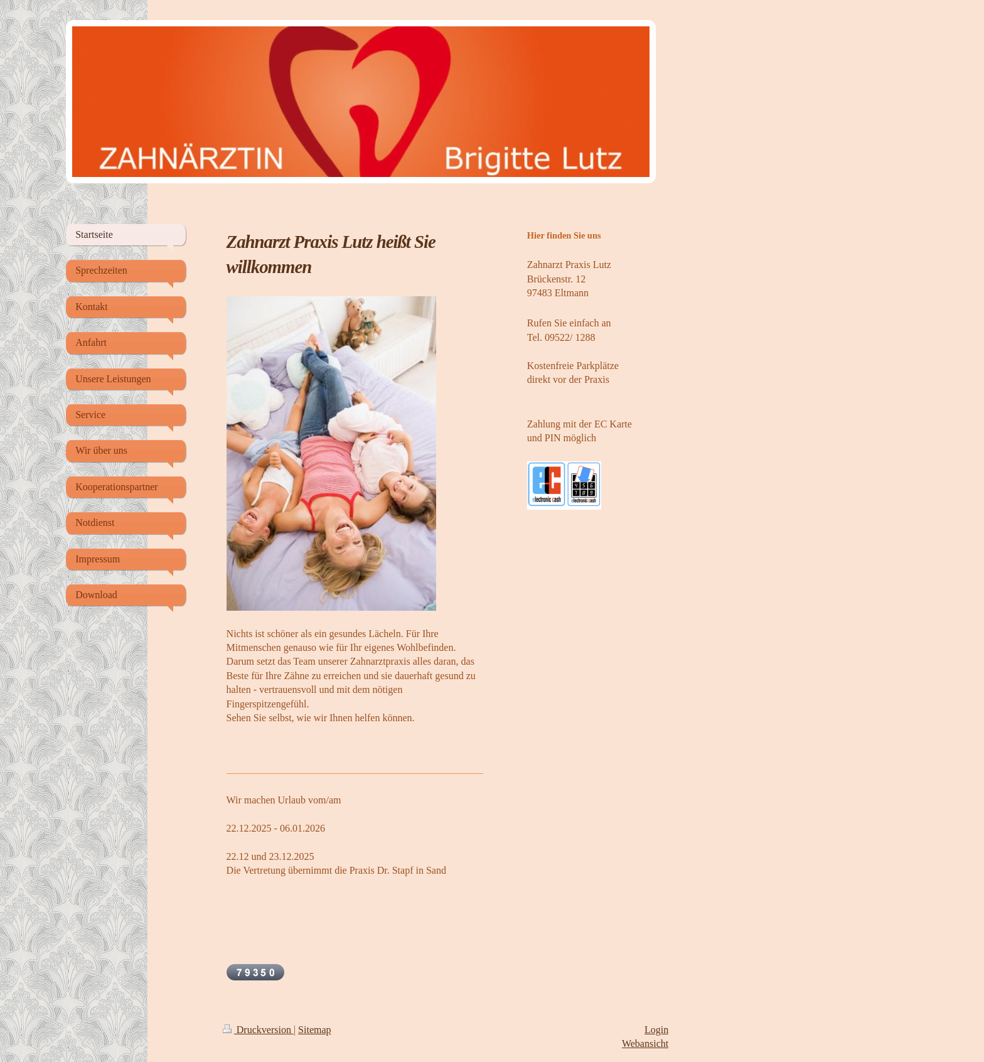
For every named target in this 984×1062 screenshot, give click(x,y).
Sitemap (314, 1029)
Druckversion (258, 1029)
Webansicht (645, 1043)
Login (656, 1029)
